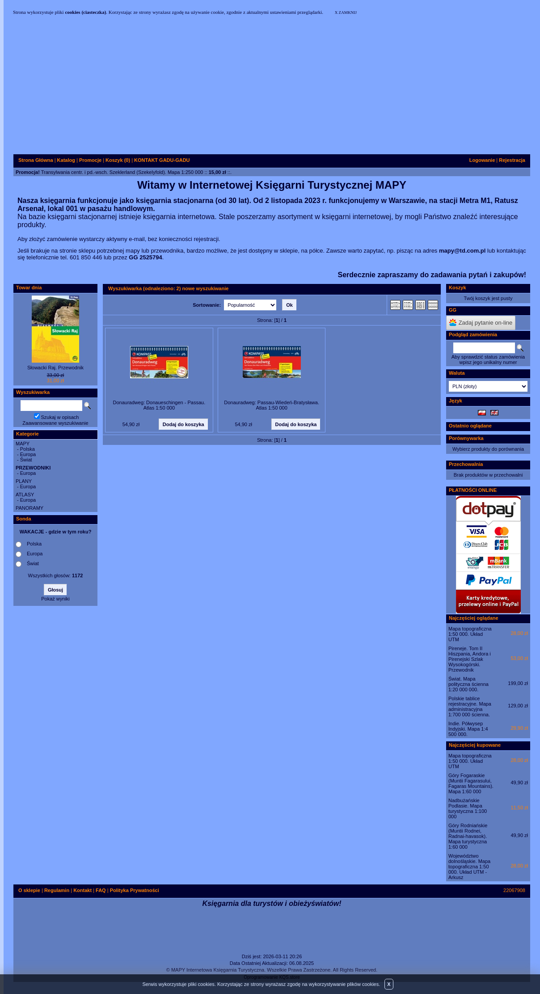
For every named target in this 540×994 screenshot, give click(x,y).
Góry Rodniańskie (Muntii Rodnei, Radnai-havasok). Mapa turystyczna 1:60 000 (467, 836)
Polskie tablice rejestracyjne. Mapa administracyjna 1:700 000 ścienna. (469, 706)
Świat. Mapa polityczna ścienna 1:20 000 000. (468, 684)
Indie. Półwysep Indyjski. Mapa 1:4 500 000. (468, 729)
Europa (28, 454)
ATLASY (25, 494)
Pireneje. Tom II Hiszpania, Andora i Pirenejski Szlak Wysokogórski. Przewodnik (469, 659)
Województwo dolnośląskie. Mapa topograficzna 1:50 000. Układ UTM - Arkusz (469, 866)
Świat (26, 459)
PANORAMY (29, 508)
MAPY (23, 443)
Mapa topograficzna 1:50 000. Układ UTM (470, 634)
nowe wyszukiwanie (205, 288)
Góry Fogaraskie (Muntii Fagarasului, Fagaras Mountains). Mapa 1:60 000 (471, 783)
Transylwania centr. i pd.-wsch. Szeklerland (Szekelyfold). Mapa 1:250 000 (122, 172)
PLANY (24, 481)
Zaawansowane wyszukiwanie (55, 423)
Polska (27, 449)
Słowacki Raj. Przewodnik (55, 367)
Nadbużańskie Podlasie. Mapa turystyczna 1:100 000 (467, 808)
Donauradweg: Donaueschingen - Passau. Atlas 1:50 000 (159, 405)
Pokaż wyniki (55, 598)
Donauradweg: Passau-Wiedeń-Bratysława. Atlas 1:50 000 (271, 405)
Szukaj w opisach (60, 417)
